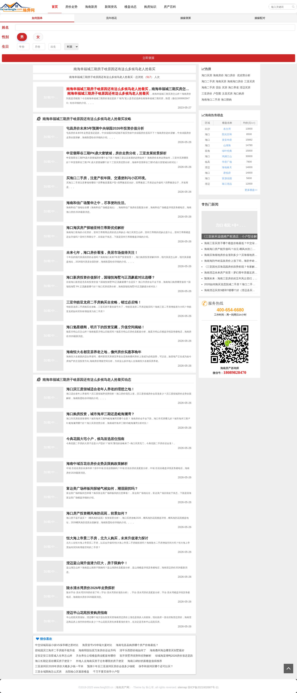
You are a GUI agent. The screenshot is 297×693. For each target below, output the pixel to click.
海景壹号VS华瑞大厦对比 (97, 645)
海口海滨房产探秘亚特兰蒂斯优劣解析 (95, 228)
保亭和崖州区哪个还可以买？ (156, 666)
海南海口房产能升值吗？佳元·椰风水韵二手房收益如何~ (237, 249)
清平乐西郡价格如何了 (133, 650)
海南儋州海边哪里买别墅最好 (167, 650)
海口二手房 (208, 81)
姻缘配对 (260, 18)
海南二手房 (208, 87)
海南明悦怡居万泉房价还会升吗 (97, 650)
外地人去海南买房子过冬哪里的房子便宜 (100, 660)
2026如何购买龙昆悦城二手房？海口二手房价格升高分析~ (238, 284)
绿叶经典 (227, 150)
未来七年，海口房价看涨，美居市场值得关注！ (102, 253)
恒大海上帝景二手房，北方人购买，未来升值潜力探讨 (107, 538)
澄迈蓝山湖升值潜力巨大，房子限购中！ (97, 563)
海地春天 (227, 167)
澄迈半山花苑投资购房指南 (86, 613)
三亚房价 (207, 93)
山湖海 (227, 145)
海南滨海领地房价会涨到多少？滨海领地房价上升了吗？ (237, 254)
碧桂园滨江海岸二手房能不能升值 (55, 650)
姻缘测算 (185, 18)
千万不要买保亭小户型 (106, 671)
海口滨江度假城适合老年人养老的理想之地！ (100, 389)
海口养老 (233, 87)
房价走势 (71, 6)
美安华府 (227, 139)
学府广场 (227, 161)
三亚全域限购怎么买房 (48, 671)
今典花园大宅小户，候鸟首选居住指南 (95, 439)
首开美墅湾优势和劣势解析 (135, 655)
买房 (224, 87)
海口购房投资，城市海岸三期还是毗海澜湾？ (100, 414)
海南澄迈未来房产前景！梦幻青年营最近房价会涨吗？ (236, 272)
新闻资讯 (111, 6)
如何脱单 (37, 18)
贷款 (218, 87)
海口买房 (207, 75)
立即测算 (148, 58)
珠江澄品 (227, 183)
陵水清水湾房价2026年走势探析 (90, 588)
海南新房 (91, 6)
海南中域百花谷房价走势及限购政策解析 (97, 464)
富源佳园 (227, 178)
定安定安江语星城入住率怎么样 (53, 655)
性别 (5, 37)
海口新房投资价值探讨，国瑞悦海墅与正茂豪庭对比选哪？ (110, 277)
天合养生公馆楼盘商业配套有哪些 (96, 655)
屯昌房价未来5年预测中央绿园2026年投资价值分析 (105, 128)
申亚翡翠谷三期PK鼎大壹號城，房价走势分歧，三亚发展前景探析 (116, 153)
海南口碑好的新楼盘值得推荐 (144, 660)
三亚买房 (249, 81)
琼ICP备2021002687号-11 (203, 687)
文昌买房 (227, 93)
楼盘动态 (130, 6)
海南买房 (221, 81)
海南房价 (218, 75)
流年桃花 (111, 18)
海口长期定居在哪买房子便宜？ (53, 660)
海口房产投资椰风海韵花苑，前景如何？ (97, 513)
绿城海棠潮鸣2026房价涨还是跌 (174, 655)
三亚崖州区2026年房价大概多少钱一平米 (59, 666)
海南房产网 (122, 687)
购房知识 (150, 6)
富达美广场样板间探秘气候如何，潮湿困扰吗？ (102, 488)
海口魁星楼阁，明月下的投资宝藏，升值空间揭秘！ (105, 327)
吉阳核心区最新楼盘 (77, 671)
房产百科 (170, 6)
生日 (5, 47)
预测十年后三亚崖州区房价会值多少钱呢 (111, 666)
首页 (55, 6)
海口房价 (230, 75)
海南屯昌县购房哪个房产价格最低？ (137, 645)
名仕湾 (227, 128)
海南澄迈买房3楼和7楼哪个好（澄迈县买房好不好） (235, 290)
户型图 (217, 93)
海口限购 (226, 99)
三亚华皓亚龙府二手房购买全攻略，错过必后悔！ (103, 302)
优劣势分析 (243, 75)
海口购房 (239, 93)
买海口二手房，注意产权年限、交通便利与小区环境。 (107, 178)
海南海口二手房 (211, 99)
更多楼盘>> (251, 190)
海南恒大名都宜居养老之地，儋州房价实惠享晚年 (103, 352)
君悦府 (227, 172)
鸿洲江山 (227, 156)
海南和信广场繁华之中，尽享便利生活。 (97, 203)
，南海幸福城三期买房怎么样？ (131, 89)
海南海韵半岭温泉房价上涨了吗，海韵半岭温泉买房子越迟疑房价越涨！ (246, 260)
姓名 (5, 27)
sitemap (182, 687)
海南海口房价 (235, 81)
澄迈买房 (245, 87)
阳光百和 (227, 134)
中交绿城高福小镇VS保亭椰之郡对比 (56, 645)
